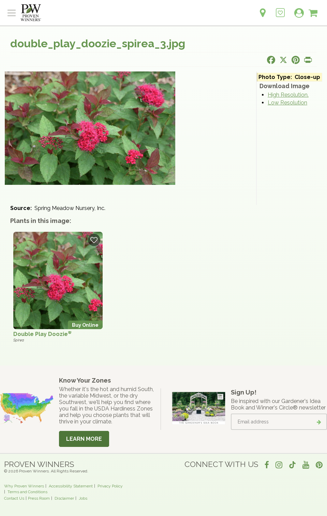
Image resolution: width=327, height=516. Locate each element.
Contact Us (14, 498)
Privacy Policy (110, 486)
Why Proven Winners (24, 486)
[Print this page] (308, 59)
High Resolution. (288, 95)
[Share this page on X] (283, 59)
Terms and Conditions (27, 491)
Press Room (39, 498)
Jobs (83, 498)
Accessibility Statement (71, 486)
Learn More (84, 439)
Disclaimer (64, 498)
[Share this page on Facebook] (271, 59)
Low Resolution (287, 102)
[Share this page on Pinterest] (295, 59)
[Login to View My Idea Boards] (280, 9)
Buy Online (85, 325)
